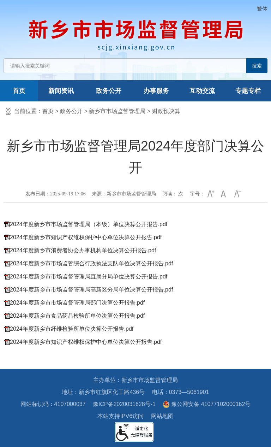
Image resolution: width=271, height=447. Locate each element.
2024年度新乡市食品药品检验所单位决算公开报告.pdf (77, 316)
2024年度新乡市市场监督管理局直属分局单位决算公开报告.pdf (88, 277)
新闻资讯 (61, 90)
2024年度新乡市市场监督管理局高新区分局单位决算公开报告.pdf (91, 290)
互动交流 (202, 90)
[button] (210, 194)
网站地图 (162, 416)
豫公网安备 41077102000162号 (207, 404)
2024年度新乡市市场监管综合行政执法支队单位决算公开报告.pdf (91, 263)
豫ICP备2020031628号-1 (124, 404)
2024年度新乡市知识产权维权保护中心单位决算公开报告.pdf (86, 237)
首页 (19, 90)
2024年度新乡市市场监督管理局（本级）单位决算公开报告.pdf (88, 224)
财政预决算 (166, 111)
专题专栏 (248, 90)
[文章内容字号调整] (217, 194)
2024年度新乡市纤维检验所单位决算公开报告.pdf (71, 329)
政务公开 (108, 90)
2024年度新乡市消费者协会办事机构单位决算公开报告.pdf (83, 250)
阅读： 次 (172, 193)
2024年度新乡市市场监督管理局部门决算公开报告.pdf (77, 303)
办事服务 (156, 90)
